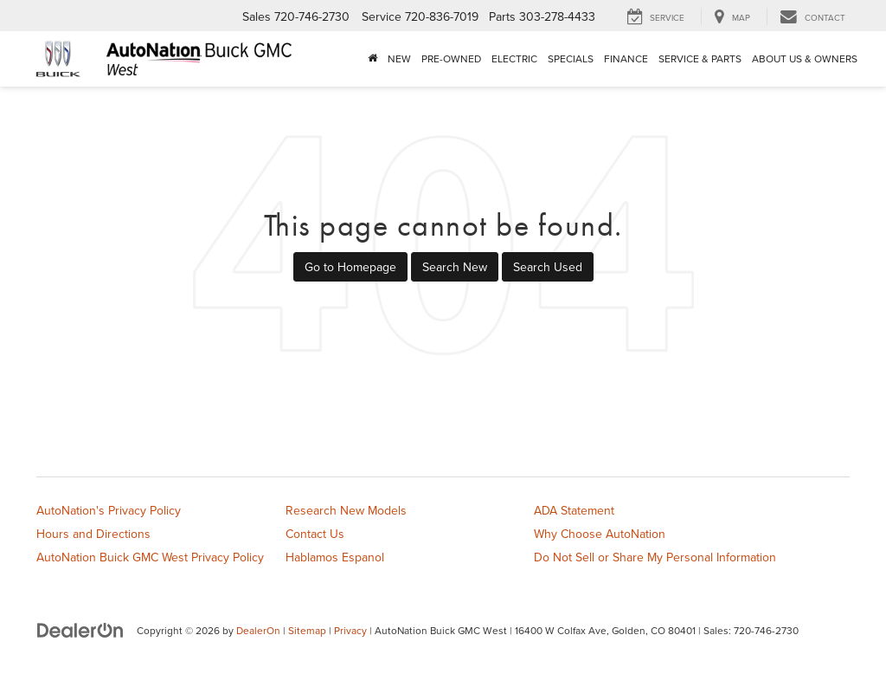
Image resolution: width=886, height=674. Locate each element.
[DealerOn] (80, 629)
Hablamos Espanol (335, 557)
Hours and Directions (93, 533)
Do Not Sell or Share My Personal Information (655, 557)
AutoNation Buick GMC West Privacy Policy (150, 557)
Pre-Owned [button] (451, 58)
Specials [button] (571, 58)
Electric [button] (514, 58)
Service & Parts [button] (700, 58)
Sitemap (307, 630)
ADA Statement (574, 510)
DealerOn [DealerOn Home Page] (258, 630)
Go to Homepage (350, 266)
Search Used (547, 266)
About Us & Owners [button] (804, 58)
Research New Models (346, 510)
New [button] (399, 58)
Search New (454, 266)
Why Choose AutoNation (599, 533)
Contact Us (315, 533)
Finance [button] (626, 58)
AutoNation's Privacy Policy (108, 510)
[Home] (372, 59)
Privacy (350, 630)
